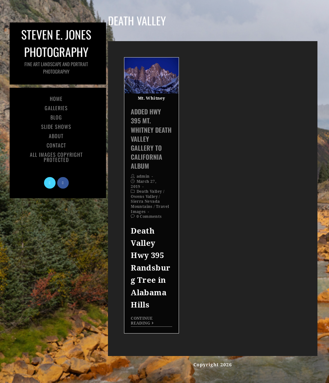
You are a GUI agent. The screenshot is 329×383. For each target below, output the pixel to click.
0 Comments (149, 216)
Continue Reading (142, 320)
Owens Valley (144, 196)
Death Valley (149, 191)
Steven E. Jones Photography (56, 50)
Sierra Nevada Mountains (145, 204)
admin (143, 176)
